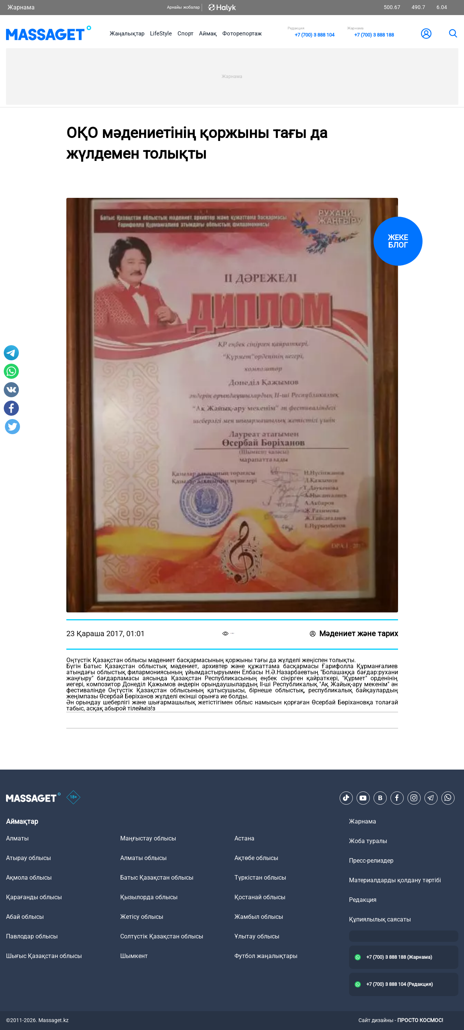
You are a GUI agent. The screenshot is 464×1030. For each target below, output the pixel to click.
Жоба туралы (368, 841)
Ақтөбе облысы (256, 858)
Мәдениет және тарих (354, 633)
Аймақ (208, 33)
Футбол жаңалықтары (265, 956)
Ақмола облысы (29, 877)
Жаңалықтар (127, 33)
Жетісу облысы (141, 916)
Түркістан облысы (260, 877)
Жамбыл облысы (258, 916)
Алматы (17, 838)
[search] (453, 34)
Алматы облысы (143, 858)
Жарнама (21, 7)
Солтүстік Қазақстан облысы (161, 936)
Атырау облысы (28, 858)
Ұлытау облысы (256, 936)
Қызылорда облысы (149, 897)
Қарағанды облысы (34, 897)
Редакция (363, 899)
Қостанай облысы (259, 897)
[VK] (380, 798)
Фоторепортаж (242, 33)
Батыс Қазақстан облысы (156, 877)
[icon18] (73, 798)
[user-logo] (426, 34)
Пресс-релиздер (371, 860)
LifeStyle (161, 33)
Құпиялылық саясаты (380, 919)
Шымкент (134, 956)
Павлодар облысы (32, 936)
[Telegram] (431, 798)
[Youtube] (363, 798)
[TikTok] (346, 798)
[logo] (49, 33)
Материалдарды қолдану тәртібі (395, 880)
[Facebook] (397, 798)
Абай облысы (25, 916)
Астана (244, 838)
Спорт (185, 33)
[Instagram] (414, 798)
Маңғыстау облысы (148, 838)
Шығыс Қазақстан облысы (44, 956)
